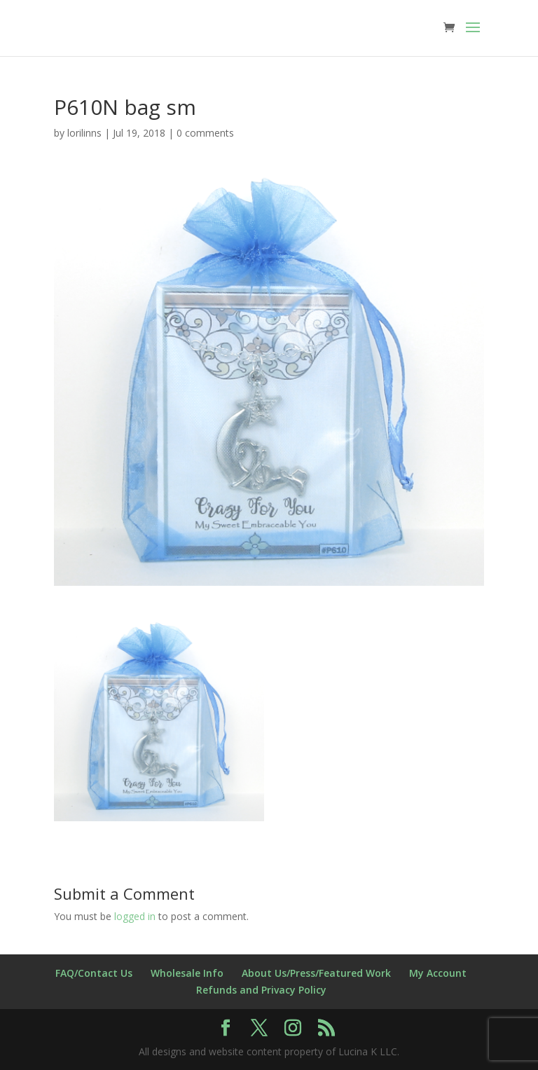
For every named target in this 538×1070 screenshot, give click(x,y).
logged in (135, 916)
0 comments (205, 132)
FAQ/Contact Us (93, 973)
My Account (438, 973)
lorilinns (84, 132)
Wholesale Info (187, 973)
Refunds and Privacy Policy (261, 989)
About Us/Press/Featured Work (316, 973)
